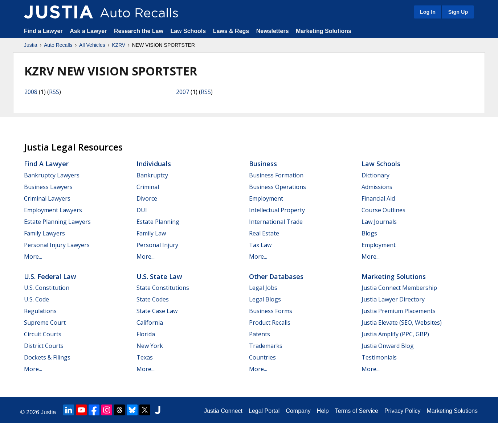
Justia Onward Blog (388, 346)
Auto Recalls (58, 45)
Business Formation (276, 175)
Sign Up (458, 12)
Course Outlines (383, 210)
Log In (428, 12)
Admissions (377, 187)
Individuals (153, 163)
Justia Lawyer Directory (393, 299)
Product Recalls (269, 323)
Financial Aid (378, 198)
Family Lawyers (44, 233)
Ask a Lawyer (89, 31)
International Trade (276, 222)
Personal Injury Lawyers (57, 245)
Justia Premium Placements (399, 311)
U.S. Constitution (46, 288)
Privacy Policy (402, 411)
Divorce (146, 198)
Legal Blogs (265, 299)
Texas (144, 357)
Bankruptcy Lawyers (51, 175)
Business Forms (270, 311)
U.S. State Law (159, 276)
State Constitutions (162, 288)
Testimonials (379, 357)
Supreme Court (45, 323)
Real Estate (264, 233)
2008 (30, 92)
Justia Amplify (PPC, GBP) (395, 334)
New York (149, 346)
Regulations (40, 311)
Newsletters (272, 31)
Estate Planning (157, 222)
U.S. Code (36, 299)
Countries (262, 357)
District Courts (44, 346)
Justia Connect (223, 411)
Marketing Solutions (323, 31)
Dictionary (375, 175)
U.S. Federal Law (50, 276)
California (149, 323)
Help (323, 411)
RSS (54, 92)
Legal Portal (264, 411)
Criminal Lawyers (47, 198)
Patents (259, 334)
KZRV (118, 45)
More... (33, 256)
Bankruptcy (152, 175)
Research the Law (138, 31)
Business (263, 163)
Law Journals (379, 222)
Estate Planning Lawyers (57, 222)
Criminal (147, 187)
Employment (266, 198)
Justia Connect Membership (399, 288)
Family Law (151, 233)
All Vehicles (92, 45)
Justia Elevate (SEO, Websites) (402, 323)
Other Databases (276, 276)
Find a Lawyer (43, 31)
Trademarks (265, 346)
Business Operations (277, 187)
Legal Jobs (263, 288)
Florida (145, 334)
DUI (141, 210)
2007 (182, 92)
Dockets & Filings (47, 357)
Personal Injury (157, 245)
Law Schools (188, 31)
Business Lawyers (48, 187)
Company (298, 411)
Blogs (369, 233)
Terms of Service (356, 411)
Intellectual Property (277, 210)
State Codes (152, 299)
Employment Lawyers (53, 210)
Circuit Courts (42, 334)
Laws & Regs (231, 31)
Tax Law (260, 245)
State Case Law (156, 311)
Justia (30, 45)
